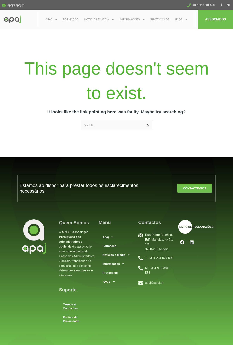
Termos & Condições (70, 306)
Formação (71, 19)
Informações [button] (130, 19)
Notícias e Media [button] (96, 19)
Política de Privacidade (71, 319)
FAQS (109, 281)
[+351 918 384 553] (189, 5)
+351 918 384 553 (204, 5)
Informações (114, 263)
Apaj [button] (49, 19)
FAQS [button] (178, 19)
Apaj (108, 237)
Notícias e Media (116, 254)
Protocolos (160, 19)
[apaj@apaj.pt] (4, 5)
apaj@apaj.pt (16, 5)
